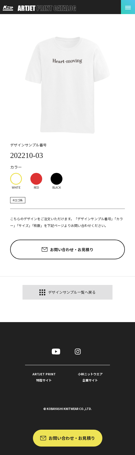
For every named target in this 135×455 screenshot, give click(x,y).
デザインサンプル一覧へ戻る (67, 292)
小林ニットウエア (90, 377)
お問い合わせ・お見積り (72, 438)
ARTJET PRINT (44, 377)
